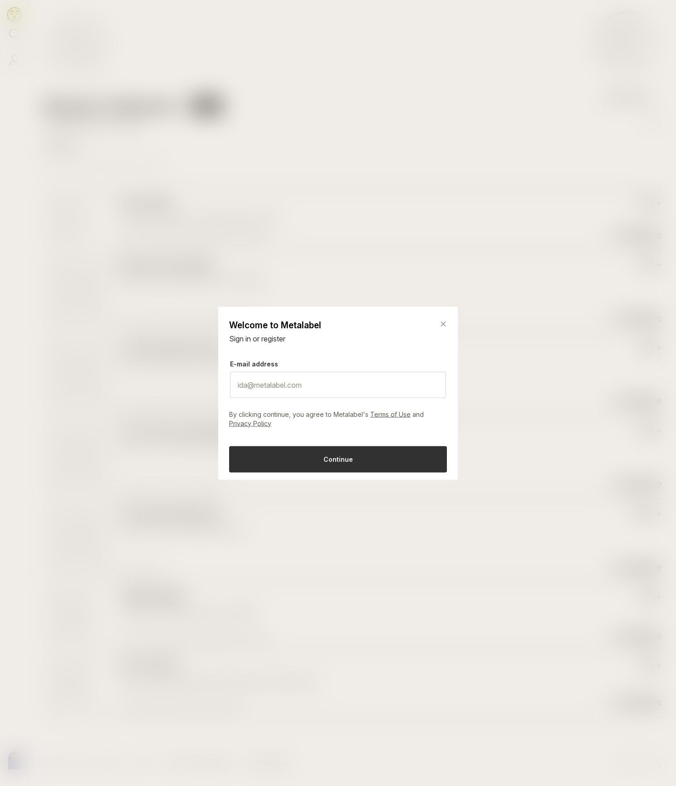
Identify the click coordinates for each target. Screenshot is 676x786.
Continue (338, 459)
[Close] (443, 324)
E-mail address (254, 363)
